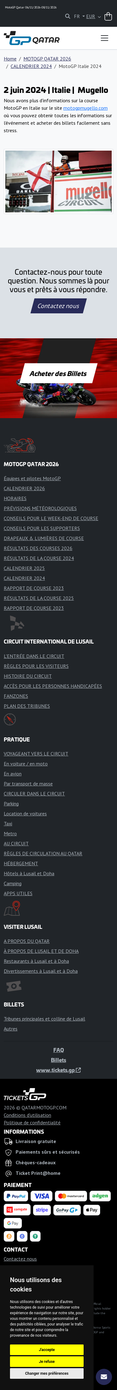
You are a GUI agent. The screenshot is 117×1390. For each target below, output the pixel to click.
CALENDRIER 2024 (31, 66)
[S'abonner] (104, 1377)
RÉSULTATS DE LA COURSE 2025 (39, 598)
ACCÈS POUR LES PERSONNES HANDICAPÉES (53, 686)
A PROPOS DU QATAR (27, 941)
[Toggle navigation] (104, 38)
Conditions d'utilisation (27, 1115)
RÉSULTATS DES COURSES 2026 (38, 548)
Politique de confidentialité (32, 1122)
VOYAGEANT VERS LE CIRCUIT (36, 754)
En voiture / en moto (26, 763)
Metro (10, 833)
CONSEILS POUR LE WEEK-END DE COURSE (51, 518)
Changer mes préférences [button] (47, 1373)
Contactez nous (58, 306)
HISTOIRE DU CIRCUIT (28, 676)
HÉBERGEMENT (21, 863)
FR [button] (77, 16)
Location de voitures (25, 813)
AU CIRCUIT (16, 843)
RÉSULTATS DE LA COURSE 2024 (39, 558)
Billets (58, 1060)
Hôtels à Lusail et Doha (29, 873)
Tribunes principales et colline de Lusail (44, 1019)
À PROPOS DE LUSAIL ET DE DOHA (41, 951)
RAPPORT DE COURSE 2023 (34, 588)
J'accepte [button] (47, 1350)
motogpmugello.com (85, 108)
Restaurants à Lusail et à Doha (36, 961)
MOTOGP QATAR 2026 (47, 59)
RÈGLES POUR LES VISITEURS (36, 666)
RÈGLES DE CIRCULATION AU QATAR (43, 853)
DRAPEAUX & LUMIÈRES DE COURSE (44, 538)
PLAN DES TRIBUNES (27, 706)
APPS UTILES (18, 893)
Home (10, 59)
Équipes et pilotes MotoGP (32, 478)
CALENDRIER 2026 (24, 488)
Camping (13, 883)
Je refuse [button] (47, 1361)
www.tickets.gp (58, 1070)
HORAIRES (15, 498)
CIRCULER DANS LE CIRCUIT (34, 793)
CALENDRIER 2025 (24, 568)
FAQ (58, 1050)
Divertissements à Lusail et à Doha (41, 971)
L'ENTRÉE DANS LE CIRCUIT (34, 656)
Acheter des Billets (58, 373)
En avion (13, 773)
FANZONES (16, 696)
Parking (11, 803)
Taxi (8, 823)
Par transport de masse (28, 783)
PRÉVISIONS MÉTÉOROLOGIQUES (40, 508)
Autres (10, 1029)
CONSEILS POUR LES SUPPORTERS (42, 528)
